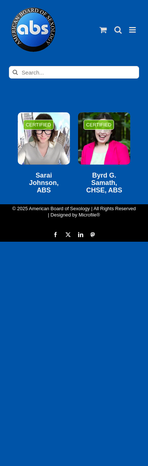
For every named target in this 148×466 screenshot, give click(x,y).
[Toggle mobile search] (118, 30)
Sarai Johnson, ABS (43, 183)
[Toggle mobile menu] (133, 30)
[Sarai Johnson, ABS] (44, 138)
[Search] (15, 72)
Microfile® (89, 215)
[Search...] (74, 72)
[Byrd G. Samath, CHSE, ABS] (104, 138)
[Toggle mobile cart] (103, 30)
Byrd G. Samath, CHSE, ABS (104, 183)
